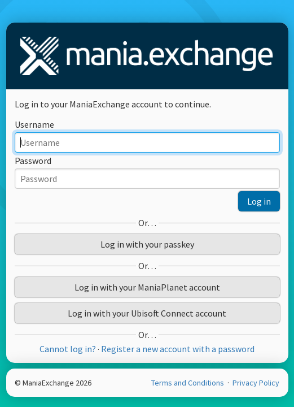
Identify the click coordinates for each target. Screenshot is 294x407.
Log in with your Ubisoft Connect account (147, 313)
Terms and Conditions (188, 383)
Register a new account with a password (177, 348)
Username (34, 124)
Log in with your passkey (147, 244)
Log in (259, 201)
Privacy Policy (255, 383)
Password (33, 160)
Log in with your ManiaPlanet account (147, 287)
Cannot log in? (68, 348)
